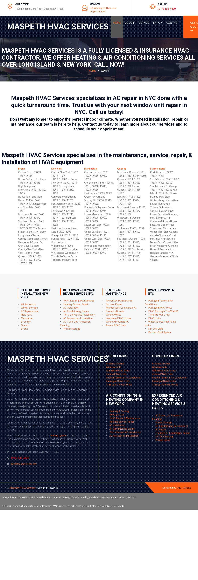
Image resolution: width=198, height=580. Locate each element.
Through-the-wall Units (119, 384)
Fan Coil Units (155, 328)
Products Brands (115, 311)
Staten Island (157, 168)
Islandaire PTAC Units (118, 370)
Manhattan (90, 168)
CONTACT (172, 22)
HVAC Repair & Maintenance (78, 300)
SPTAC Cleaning (164, 436)
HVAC (156, 22)
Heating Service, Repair (76, 304)
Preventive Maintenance (119, 300)
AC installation (71, 307)
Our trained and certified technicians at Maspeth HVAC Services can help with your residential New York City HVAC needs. (63, 505)
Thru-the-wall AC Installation (79, 314)
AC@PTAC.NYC (98, 11)
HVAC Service (116, 414)
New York (56, 168)
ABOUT (129, 22)
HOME (117, 22)
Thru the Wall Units (159, 314)
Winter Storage (29, 307)
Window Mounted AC (117, 321)
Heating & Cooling (119, 411)
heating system (58, 435)
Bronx (21, 168)
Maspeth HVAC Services (23, 487)
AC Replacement (30, 311)
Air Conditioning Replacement (171, 426)
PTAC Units (154, 318)
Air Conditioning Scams (76, 311)
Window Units (113, 314)
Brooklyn (26, 321)
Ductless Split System (159, 332)
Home (92, 70)
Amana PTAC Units (116, 325)
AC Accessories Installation (78, 318)
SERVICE (144, 22)
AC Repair (160, 429)
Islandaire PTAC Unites (118, 318)
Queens (121, 168)
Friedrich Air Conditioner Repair (172, 433)
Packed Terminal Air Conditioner (123, 377)
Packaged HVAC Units (160, 307)
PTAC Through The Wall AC (163, 311)
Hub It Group (184, 487)
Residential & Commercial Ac (121, 307)
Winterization (28, 304)
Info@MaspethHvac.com (103, 8)
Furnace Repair (114, 304)
